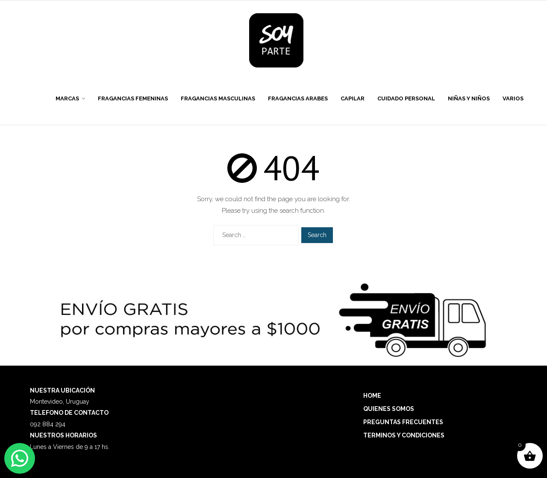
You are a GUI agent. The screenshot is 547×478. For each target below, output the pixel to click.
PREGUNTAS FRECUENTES (403, 422)
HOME (372, 395)
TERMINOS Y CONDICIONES (403, 435)
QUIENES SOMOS (388, 408)
